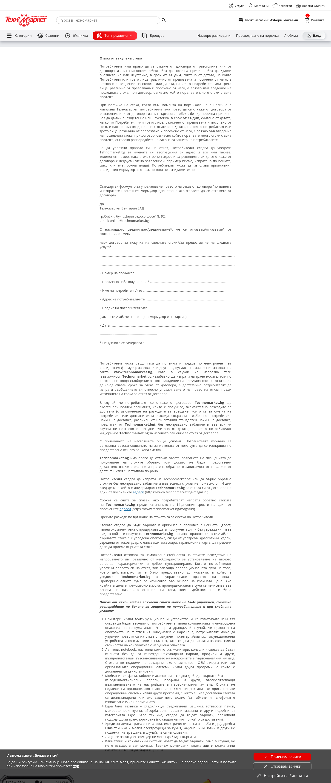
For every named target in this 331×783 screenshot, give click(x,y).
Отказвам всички (282, 766)
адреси (138, 492)
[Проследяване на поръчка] (257, 35)
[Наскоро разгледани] (214, 35)
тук (76, 766)
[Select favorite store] (268, 20)
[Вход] (313, 35)
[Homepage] (26, 20)
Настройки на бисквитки (282, 775)
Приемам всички (282, 757)
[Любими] (291, 35)
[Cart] (314, 20)
